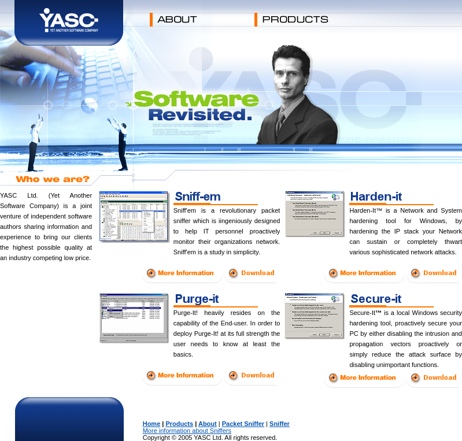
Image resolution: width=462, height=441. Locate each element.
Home (152, 423)
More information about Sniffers (187, 430)
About (207, 423)
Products (179, 423)
